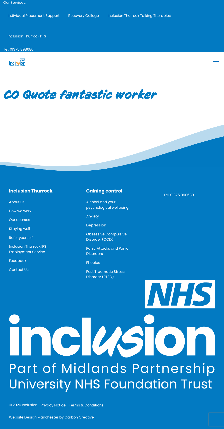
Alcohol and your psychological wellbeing (107, 204)
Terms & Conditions (86, 405)
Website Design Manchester (33, 417)
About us (16, 202)
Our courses (19, 219)
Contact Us (19, 269)
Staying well (19, 228)
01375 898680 (21, 49)
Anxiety (92, 216)
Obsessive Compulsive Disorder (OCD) (106, 237)
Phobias (93, 262)
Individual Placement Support (34, 15)
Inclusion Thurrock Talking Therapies (139, 15)
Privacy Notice (53, 405)
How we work (20, 211)
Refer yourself (21, 237)
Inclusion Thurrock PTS (27, 36)
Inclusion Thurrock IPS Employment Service (27, 249)
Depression (96, 225)
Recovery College (83, 15)
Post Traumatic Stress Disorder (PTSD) (105, 274)
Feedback (17, 260)
